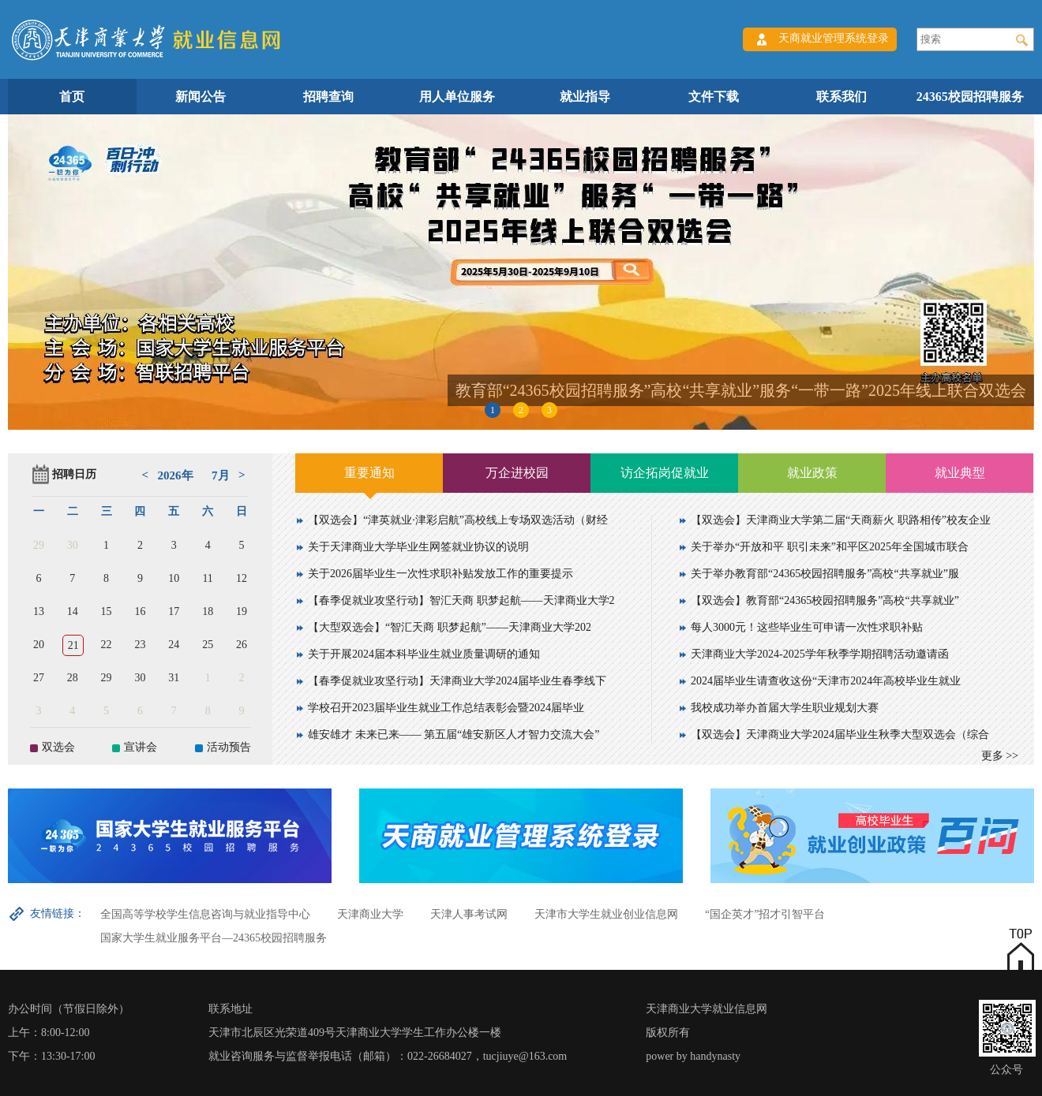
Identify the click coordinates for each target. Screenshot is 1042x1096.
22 (106, 645)
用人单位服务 (457, 96)
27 (38, 678)
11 (207, 578)
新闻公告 (200, 96)
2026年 (175, 475)
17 (173, 611)
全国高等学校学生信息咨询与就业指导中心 (205, 914)
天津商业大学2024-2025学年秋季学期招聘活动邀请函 (820, 654)
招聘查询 (328, 96)
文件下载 (713, 96)
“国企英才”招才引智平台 (765, 914)
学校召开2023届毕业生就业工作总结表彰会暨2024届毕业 (446, 708)
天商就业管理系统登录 (833, 38)
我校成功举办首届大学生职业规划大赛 (785, 708)
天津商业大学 (370, 914)
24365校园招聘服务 (970, 96)
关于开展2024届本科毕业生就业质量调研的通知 (424, 654)
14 (72, 611)
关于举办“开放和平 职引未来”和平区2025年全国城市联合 (830, 547)
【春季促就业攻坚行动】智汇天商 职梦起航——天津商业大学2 (461, 600)
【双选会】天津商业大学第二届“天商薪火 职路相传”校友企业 (841, 520)
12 (241, 578)
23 (139, 645)
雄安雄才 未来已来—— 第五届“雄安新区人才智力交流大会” (453, 734)
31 (173, 678)
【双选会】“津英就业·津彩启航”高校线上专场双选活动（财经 (458, 520)
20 (38, 645)
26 (241, 645)
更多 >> (999, 756)
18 (207, 611)
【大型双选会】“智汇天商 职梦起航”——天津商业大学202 (449, 627)
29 (38, 545)
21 (73, 645)
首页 (71, 96)
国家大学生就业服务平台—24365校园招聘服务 (213, 938)
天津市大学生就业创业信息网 (606, 914)
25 (207, 645)
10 (173, 578)
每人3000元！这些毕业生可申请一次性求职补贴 (807, 627)
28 (72, 678)
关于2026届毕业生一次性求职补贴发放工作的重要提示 (440, 574)
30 (72, 545)
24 (173, 645)
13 (38, 611)
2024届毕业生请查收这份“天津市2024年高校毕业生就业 (826, 681)
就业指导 (585, 96)
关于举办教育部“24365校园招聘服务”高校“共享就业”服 (825, 574)
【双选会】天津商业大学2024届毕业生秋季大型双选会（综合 (840, 734)
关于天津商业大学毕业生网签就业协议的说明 (418, 547)
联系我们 (841, 96)
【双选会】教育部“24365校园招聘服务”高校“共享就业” (825, 600)
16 (139, 611)
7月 (221, 475)
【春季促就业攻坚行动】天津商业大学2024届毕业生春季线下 (457, 681)
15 (106, 611)
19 (241, 611)
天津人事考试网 (469, 914)
